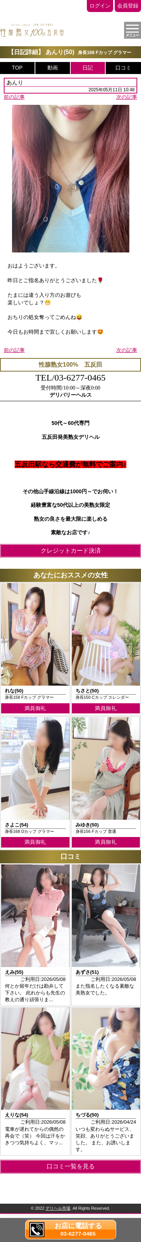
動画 (52, 68)
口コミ (123, 68)
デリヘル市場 (57, 1208)
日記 (87, 68)
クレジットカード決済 (71, 550)
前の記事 (14, 97)
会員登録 (127, 6)
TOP (17, 68)
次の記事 (126, 97)
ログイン (100, 6)
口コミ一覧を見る (71, 1166)
